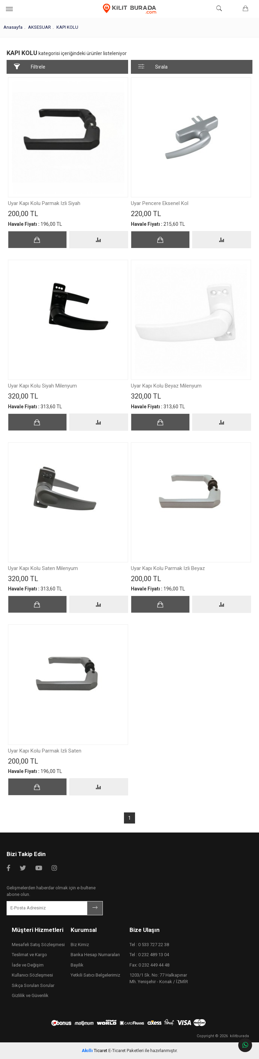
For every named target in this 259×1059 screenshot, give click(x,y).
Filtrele (29, 66)
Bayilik (77, 965)
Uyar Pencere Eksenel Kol (159, 203)
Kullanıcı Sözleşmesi (32, 975)
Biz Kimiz (80, 944)
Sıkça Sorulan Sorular (33, 985)
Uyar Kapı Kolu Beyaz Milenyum (166, 386)
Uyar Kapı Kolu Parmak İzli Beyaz (168, 568)
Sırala (153, 66)
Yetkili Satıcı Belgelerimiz (95, 975)
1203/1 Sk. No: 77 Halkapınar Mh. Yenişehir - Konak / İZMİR (159, 978)
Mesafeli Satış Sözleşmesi (38, 944)
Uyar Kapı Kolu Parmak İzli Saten (44, 751)
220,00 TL (147, 214)
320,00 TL (25, 396)
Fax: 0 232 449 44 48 (149, 965)
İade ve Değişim (28, 965)
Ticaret (94, 1050)
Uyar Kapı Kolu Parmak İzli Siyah (44, 203)
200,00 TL (25, 214)
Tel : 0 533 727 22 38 (149, 944)
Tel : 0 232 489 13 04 (149, 954)
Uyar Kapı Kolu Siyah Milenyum (42, 386)
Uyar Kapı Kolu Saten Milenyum (43, 568)
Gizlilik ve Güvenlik (30, 995)
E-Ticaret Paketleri (126, 1050)
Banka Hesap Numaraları (95, 954)
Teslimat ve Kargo (29, 954)
